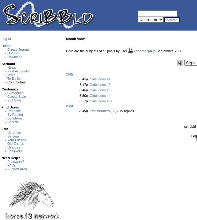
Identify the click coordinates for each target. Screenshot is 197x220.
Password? (15, 161)
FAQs (11, 165)
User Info (14, 132)
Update (12, 53)
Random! (14, 111)
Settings (13, 136)
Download (14, 57)
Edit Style (14, 100)
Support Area (17, 169)
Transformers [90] (103, 111)
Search (12, 122)
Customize (15, 93)
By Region (15, 114)
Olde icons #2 (100, 84)
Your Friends (16, 140)
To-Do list (14, 78)
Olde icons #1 (100, 79)
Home (6, 46)
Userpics (14, 147)
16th (69, 74)
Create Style (16, 96)
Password (14, 151)
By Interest (15, 118)
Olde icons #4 (100, 95)
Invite (11, 75)
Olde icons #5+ (101, 101)
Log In (6, 39)
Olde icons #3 (100, 90)
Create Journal (18, 49)
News (11, 67)
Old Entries (15, 143)
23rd (69, 106)
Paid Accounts (18, 71)
